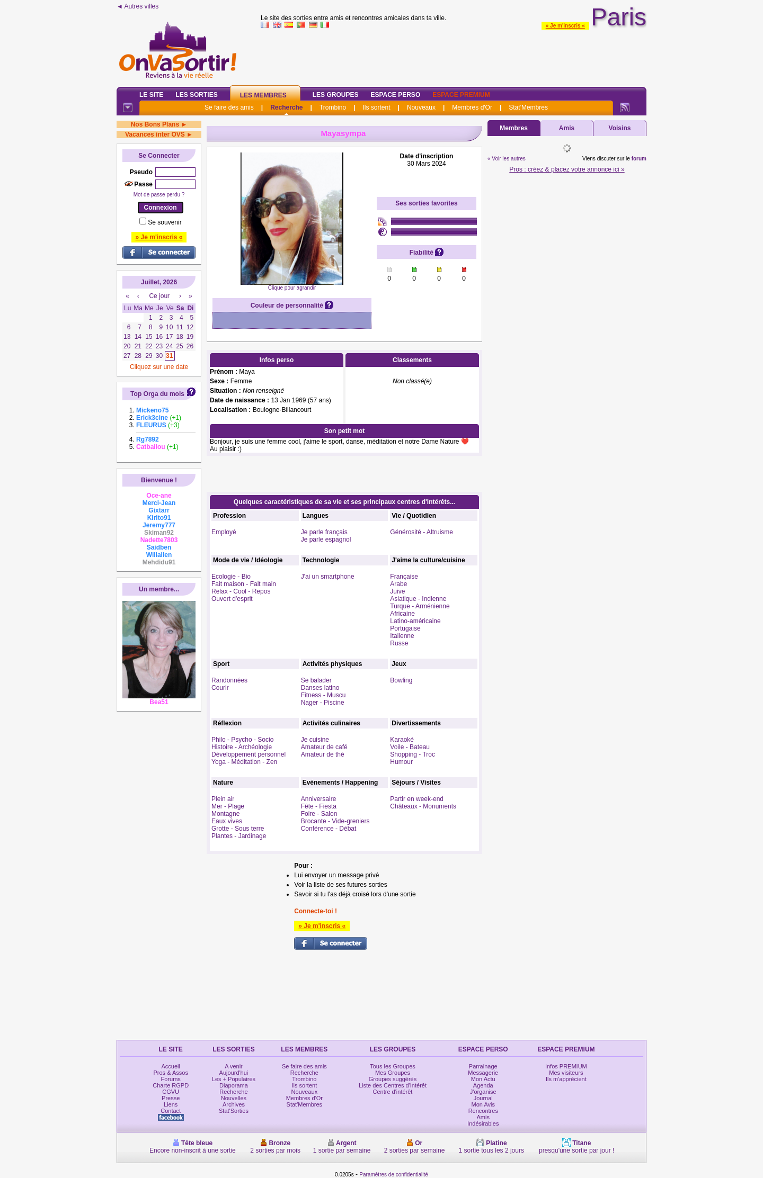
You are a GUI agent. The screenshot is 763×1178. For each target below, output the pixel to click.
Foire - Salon (319, 813)
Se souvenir (164, 222)
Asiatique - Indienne (418, 599)
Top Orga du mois (157, 394)
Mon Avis (483, 1104)
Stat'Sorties (234, 1111)
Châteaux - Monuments (423, 806)
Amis (566, 128)
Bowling (401, 680)
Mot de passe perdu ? (159, 194)
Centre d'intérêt (393, 1092)
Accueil (170, 1066)
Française (404, 576)
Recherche (286, 107)
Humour (401, 762)
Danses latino (320, 687)
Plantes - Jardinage (238, 836)
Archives (234, 1104)
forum (639, 158)
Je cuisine (315, 739)
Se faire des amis (229, 107)
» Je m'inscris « (565, 26)
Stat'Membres (528, 107)
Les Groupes (336, 94)
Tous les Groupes (392, 1066)
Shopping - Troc (412, 754)
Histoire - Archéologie (241, 747)
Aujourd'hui (234, 1072)
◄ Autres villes (137, 6)
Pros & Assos (170, 1072)
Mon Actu (483, 1079)
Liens (171, 1104)
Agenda (483, 1085)
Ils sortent (376, 107)
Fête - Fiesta (318, 806)
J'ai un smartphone (327, 576)
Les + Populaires (233, 1079)
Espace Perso (395, 94)
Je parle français (324, 532)
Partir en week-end (416, 799)
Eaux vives (226, 821)
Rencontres (483, 1111)
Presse (171, 1098)
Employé (223, 532)
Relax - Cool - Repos (240, 591)
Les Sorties (196, 94)
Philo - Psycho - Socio (242, 739)
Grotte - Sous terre (237, 828)
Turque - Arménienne (419, 606)
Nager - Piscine (322, 702)
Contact (171, 1111)
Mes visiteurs (566, 1072)
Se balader (316, 680)
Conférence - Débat (329, 828)
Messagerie (483, 1072)
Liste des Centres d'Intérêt (393, 1085)
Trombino (333, 107)
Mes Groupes (392, 1072)
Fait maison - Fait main (243, 584)
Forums (171, 1079)
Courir (220, 687)
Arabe (398, 584)
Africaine (402, 613)
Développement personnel (248, 754)
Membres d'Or (472, 107)
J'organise (483, 1092)
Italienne (402, 636)
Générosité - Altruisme (421, 532)
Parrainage (483, 1066)
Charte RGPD (171, 1085)
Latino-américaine (415, 621)
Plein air (222, 799)
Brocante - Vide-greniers (335, 821)
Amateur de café (324, 747)
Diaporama (233, 1085)
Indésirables (483, 1123)
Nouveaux (421, 107)
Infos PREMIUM (566, 1066)
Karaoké (402, 739)
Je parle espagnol (326, 539)
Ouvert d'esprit (232, 599)
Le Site (151, 94)
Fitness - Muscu (323, 695)
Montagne (225, 813)
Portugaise (405, 628)
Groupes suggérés (393, 1079)
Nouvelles (233, 1098)
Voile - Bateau (410, 747)
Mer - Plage (227, 806)
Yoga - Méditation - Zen (244, 762)
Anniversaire (318, 799)
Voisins (620, 128)
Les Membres (263, 95)
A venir (234, 1066)
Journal (483, 1098)
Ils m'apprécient (566, 1079)
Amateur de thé (322, 754)
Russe (399, 643)
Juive (397, 591)
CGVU (170, 1092)
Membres (514, 128)
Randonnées (229, 680)
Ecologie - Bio (231, 576)
